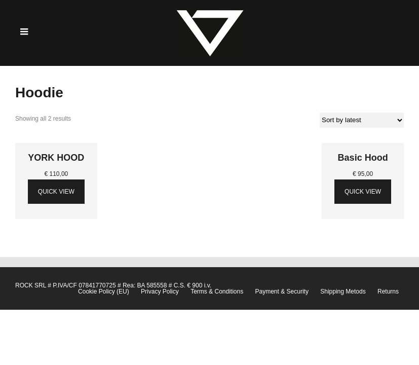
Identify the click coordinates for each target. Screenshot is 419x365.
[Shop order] (362, 120)
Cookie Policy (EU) (103, 291)
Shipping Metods (342, 291)
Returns (388, 291)
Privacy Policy (160, 291)
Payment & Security (282, 291)
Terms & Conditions (217, 291)
